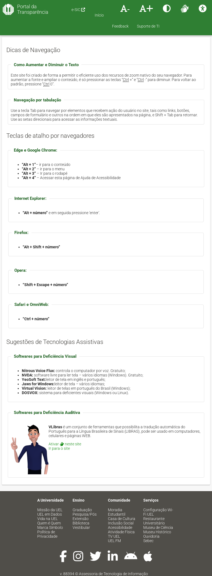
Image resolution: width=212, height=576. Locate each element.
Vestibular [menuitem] (81, 527)
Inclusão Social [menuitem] (121, 523)
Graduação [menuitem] (82, 510)
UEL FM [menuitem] (114, 541)
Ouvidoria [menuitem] (151, 536)
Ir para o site (59, 448)
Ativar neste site (65, 444)
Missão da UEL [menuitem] (49, 510)
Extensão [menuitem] (81, 518)
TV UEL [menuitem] (114, 536)
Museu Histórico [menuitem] (157, 532)
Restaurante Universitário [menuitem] (154, 520)
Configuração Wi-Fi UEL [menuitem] (158, 512)
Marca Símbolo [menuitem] (50, 527)
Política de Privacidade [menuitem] (47, 534)
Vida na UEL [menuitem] (47, 518)
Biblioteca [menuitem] (81, 523)
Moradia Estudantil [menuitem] (116, 512)
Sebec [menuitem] (148, 541)
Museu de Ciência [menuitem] (158, 527)
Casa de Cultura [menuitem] (121, 518)
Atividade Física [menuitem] (121, 532)
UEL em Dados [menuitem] (49, 514)
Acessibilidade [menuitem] (120, 527)
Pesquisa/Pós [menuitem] (85, 514)
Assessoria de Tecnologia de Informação (113, 574)
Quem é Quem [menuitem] (49, 523)
